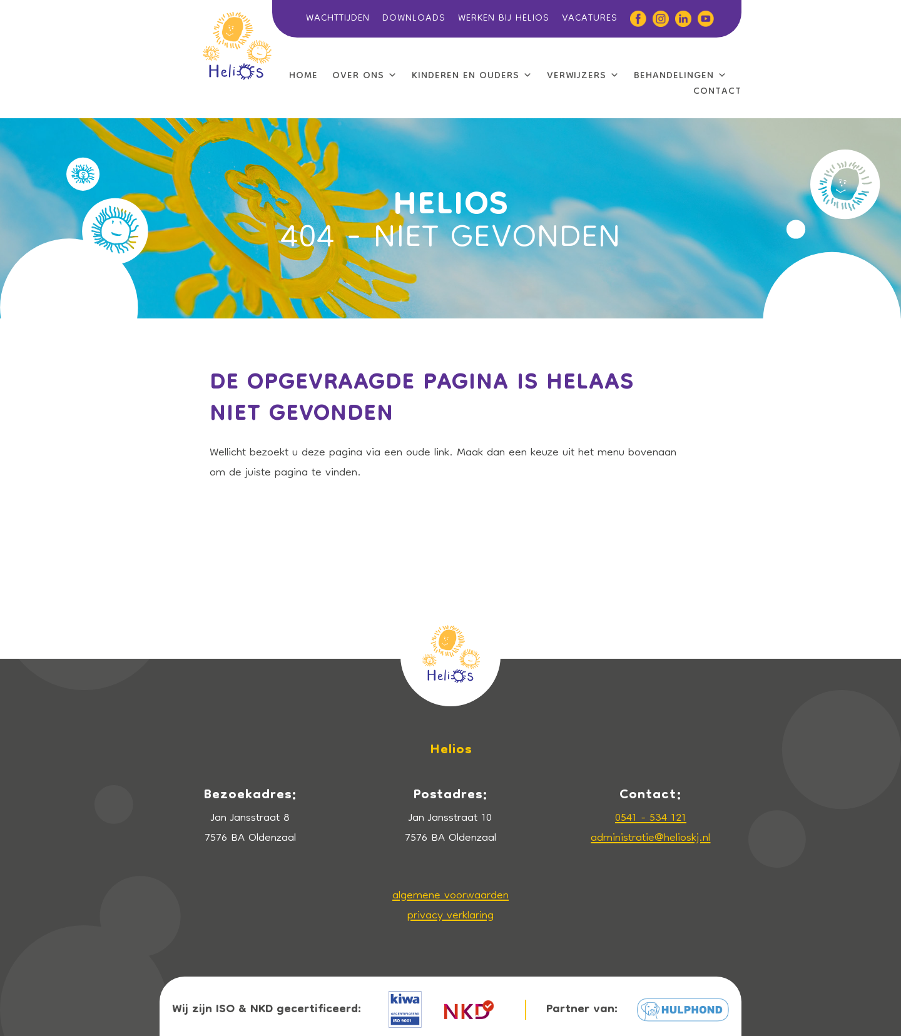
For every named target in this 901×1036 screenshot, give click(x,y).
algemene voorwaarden (450, 896)
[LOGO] (237, 17)
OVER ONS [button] (364, 76)
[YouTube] (702, 19)
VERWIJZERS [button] (583, 76)
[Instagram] (657, 19)
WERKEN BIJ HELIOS (503, 18)
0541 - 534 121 (650, 818)
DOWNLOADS (413, 18)
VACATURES (590, 18)
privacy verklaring (450, 916)
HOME (303, 76)
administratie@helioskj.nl (650, 838)
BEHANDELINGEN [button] (680, 76)
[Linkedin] (680, 19)
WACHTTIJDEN (338, 18)
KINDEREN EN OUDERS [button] (472, 76)
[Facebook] (635, 19)
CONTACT (717, 91)
